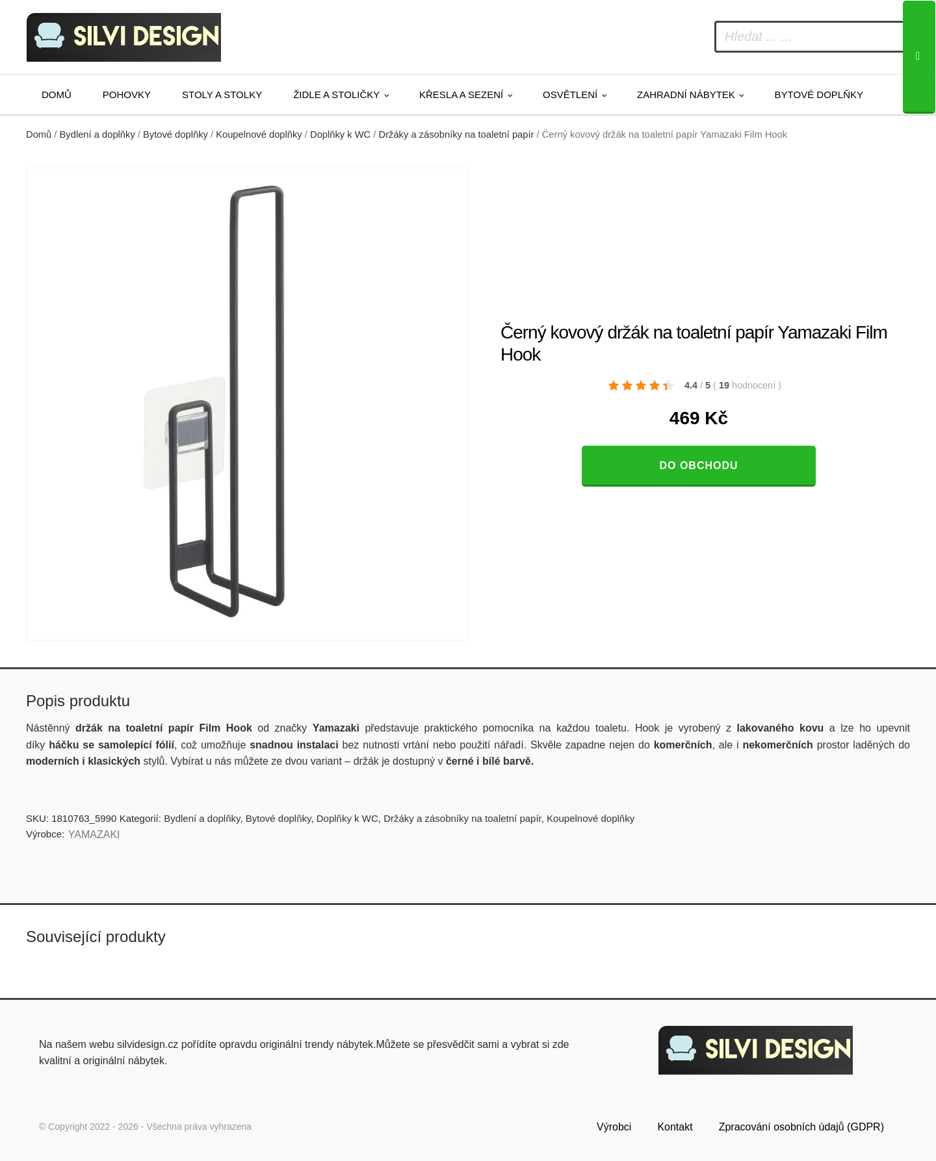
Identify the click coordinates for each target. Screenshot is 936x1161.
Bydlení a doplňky (97, 134)
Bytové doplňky (819, 94)
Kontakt (674, 1126)
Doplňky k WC (340, 134)
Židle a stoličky (336, 94)
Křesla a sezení (461, 94)
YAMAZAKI (94, 834)
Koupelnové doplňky (259, 134)
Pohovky (127, 94)
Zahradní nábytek (686, 94)
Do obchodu (698, 465)
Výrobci (614, 1126)
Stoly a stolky (222, 94)
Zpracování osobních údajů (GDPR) (801, 1126)
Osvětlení (570, 94)
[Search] (919, 57)
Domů (57, 94)
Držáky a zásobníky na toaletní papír (456, 134)
